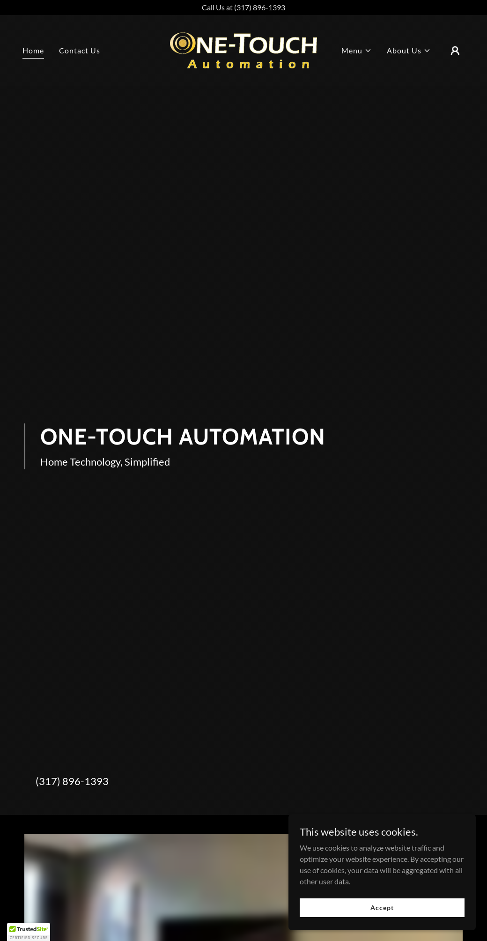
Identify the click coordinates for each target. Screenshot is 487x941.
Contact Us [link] (79, 50)
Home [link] (33, 50)
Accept (381, 907)
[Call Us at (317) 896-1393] (243, 7)
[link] (243, 49)
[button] (356, 50)
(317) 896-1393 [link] (72, 781)
